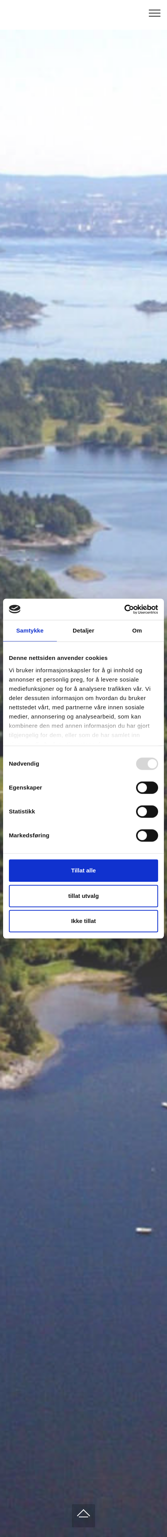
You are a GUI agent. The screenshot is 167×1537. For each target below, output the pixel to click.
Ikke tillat (83, 921)
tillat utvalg (83, 896)
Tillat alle (83, 870)
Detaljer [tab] (83, 630)
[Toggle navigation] (155, 12)
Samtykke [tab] (30, 630)
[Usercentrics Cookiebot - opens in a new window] (124, 609)
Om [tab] (137, 630)
